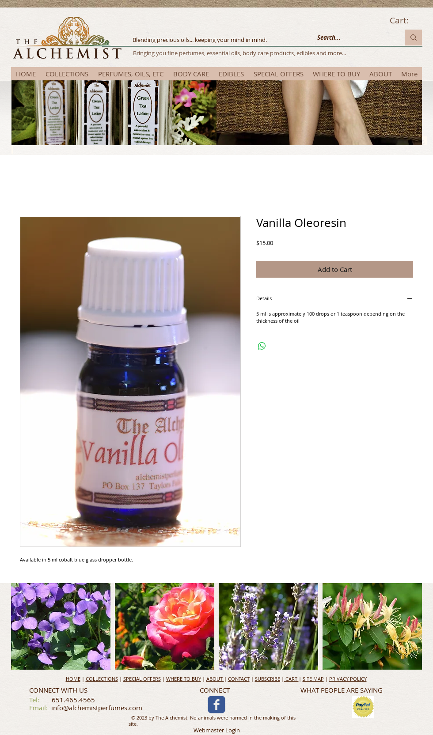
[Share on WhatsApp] (262, 346)
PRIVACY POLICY (348, 678)
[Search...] (351, 37)
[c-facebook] (216, 704)
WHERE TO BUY (183, 678)
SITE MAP (313, 678)
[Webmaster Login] (216, 731)
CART (291, 678)
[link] (406, 21)
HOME (73, 678)
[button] (60, 626)
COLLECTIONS (102, 678)
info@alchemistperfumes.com (96, 707)
